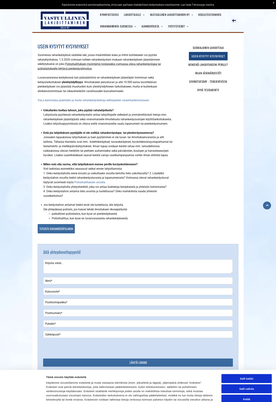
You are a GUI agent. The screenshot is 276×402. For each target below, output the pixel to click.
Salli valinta (246, 385)
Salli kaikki (246, 374)
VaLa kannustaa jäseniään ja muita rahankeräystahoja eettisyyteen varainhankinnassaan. (94, 100)
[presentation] (70, 348)
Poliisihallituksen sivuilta (89, 182)
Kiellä (246, 395)
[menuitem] (109, 14)
